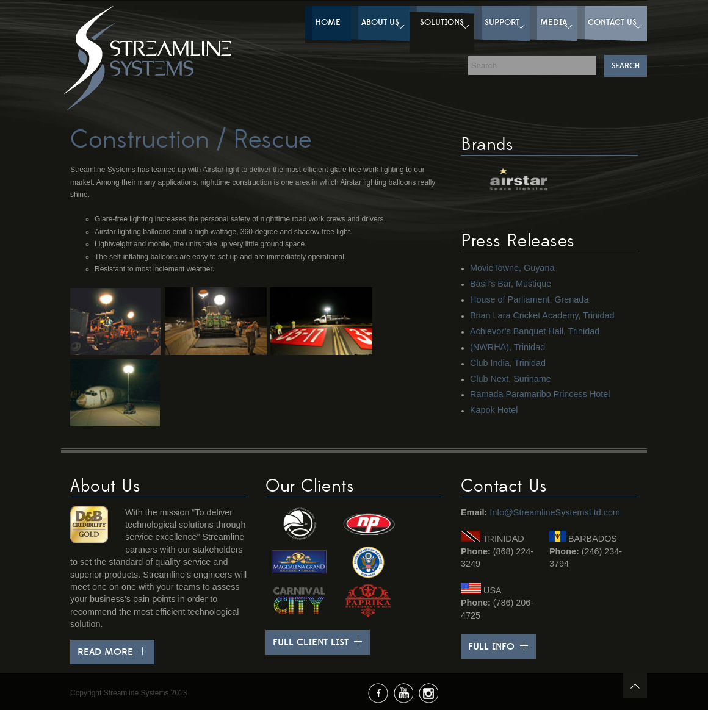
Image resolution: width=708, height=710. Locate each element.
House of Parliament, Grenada (529, 299)
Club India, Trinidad (508, 363)
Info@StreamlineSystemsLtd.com (554, 512)
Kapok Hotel (494, 410)
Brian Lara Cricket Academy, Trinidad (542, 315)
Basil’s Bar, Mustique (510, 284)
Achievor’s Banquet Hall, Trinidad (534, 331)
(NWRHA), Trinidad (507, 347)
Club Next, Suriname (510, 379)
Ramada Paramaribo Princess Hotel (540, 394)
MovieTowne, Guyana (512, 268)
